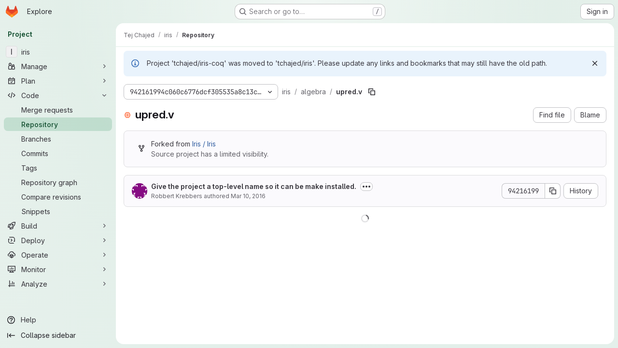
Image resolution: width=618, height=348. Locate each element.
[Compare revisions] (58, 196)
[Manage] (58, 66)
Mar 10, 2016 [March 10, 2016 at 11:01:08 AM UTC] (248, 196)
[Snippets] (58, 211)
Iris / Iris (204, 144)
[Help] (58, 320)
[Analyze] (58, 283)
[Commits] (58, 153)
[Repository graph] (58, 182)
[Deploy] (58, 240)
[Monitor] (58, 269)
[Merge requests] (58, 109)
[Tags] (58, 167)
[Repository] (58, 124)
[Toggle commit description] (366, 186)
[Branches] (58, 138)
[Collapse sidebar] (58, 335)
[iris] (58, 51)
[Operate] (58, 254)
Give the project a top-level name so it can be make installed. (253, 186)
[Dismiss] (595, 63)
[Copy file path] (371, 92)
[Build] (58, 225)
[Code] (58, 95)
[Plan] (58, 80)
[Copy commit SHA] (553, 191)
